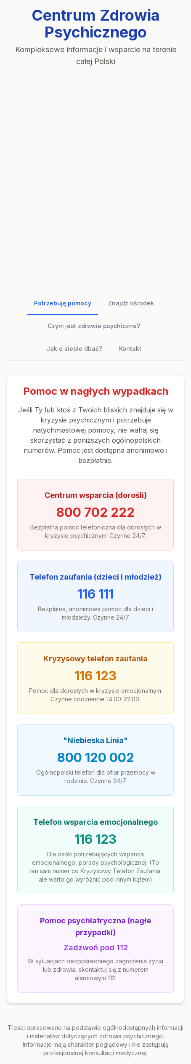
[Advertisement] (95, 176)
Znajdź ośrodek (131, 303)
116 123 (95, 675)
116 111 (95, 594)
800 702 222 (95, 512)
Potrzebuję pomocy (62, 303)
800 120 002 (95, 757)
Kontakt (130, 348)
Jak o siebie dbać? (74, 348)
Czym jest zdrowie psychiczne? (94, 325)
